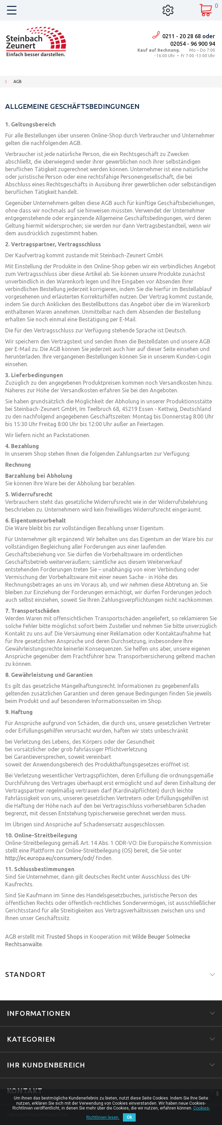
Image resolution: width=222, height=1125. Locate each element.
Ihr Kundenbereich (46, 1065)
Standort (25, 974)
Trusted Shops (64, 936)
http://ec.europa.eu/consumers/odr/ (49, 858)
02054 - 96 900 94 (192, 44)
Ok (129, 1117)
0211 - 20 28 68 (181, 36)
